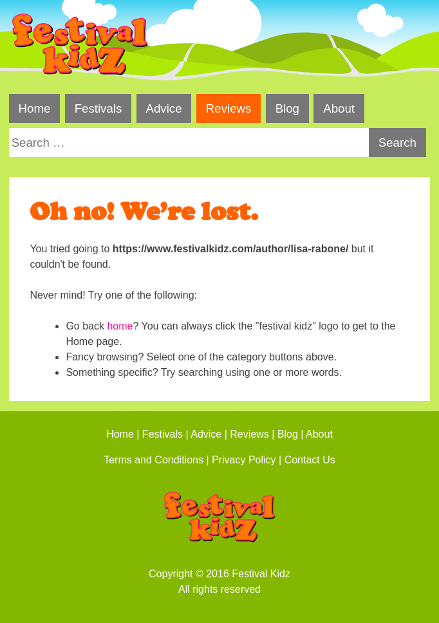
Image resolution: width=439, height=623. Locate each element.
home (120, 326)
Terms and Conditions (153, 459)
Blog (287, 108)
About (339, 108)
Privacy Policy (244, 459)
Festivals (98, 108)
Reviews (229, 108)
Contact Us (310, 459)
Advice (164, 108)
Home (35, 108)
